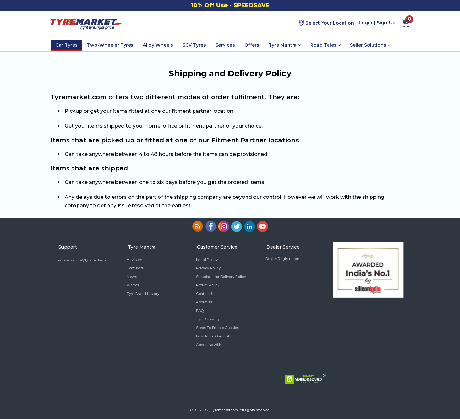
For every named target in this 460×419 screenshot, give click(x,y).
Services (225, 45)
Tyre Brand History (143, 293)
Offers (251, 45)
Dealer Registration (282, 258)
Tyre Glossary (208, 319)
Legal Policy (207, 259)
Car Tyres (66, 45)
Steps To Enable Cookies (217, 327)
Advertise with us (211, 344)
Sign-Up (386, 23)
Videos (133, 285)
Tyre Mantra (285, 45)
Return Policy (207, 285)
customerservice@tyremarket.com (83, 260)
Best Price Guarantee (215, 336)
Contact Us (205, 293)
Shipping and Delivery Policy (221, 276)
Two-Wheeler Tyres (110, 45)
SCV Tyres (194, 45)
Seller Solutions (370, 45)
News (132, 276)
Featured (135, 268)
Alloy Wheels (158, 45)
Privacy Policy (208, 268)
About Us (204, 302)
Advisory (134, 259)
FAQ (200, 310)
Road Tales (325, 45)
